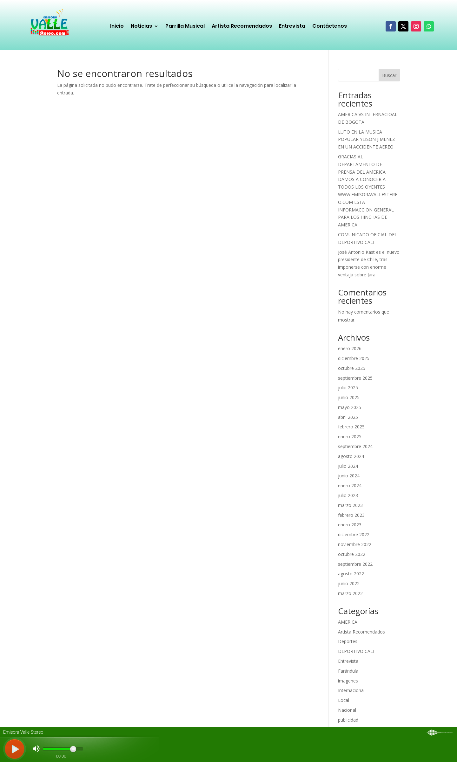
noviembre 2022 (354, 544)
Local (343, 700)
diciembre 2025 (353, 358)
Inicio (117, 27)
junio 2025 (349, 397)
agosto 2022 (351, 574)
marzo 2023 (350, 505)
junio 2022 (349, 583)
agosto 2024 (351, 456)
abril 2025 (348, 417)
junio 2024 (349, 476)
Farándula (348, 671)
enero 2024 (349, 485)
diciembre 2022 (353, 534)
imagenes (348, 681)
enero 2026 (349, 348)
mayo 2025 (349, 407)
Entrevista (292, 27)
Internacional (351, 690)
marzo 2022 (350, 593)
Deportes (347, 641)
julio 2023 (348, 495)
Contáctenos (329, 27)
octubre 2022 (351, 554)
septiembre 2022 (355, 564)
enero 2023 (349, 525)
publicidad (348, 720)
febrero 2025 (351, 427)
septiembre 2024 (355, 446)
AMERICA (347, 622)
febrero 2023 (351, 515)
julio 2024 (348, 466)
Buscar (389, 75)
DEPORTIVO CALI (356, 651)
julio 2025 (348, 387)
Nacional (347, 710)
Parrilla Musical (185, 27)
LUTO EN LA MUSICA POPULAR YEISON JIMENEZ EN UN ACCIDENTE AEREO (366, 139)
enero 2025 (349, 436)
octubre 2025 (351, 368)
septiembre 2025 (355, 378)
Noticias (141, 27)
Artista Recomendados (242, 27)
